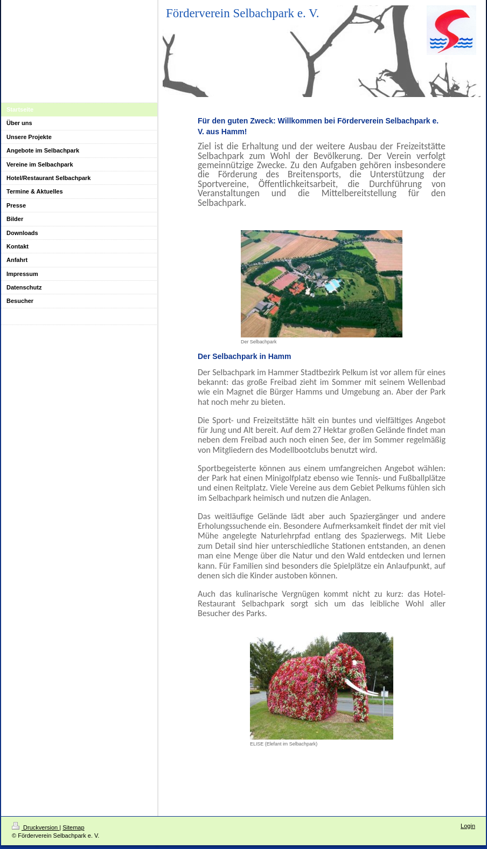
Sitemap (73, 827)
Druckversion (35, 827)
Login (468, 826)
